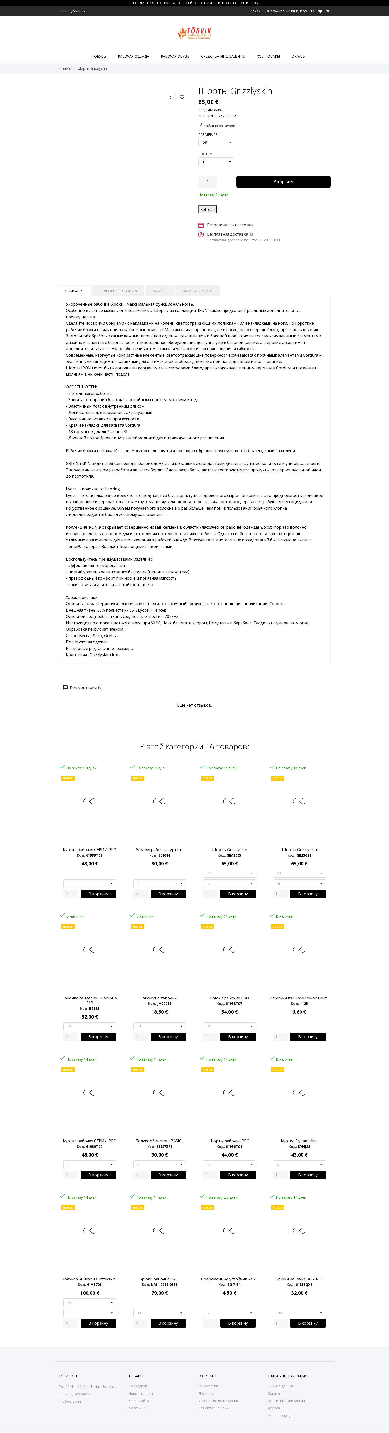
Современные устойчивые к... (229, 1279)
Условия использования (218, 1400)
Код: (201, 109)
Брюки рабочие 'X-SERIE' (299, 1279)
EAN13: (204, 115)
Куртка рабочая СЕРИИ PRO (89, 849)
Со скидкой (137, 1386)
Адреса (274, 1408)
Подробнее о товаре (118, 291)
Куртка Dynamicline (299, 1141)
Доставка (206, 1393)
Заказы (274, 1393)
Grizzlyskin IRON (198, 291)
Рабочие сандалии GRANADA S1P (89, 1000)
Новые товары (140, 1393)
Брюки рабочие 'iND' (159, 1279)
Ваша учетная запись (289, 1376)
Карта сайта (138, 1400)
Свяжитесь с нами (213, 1408)
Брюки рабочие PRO (229, 998)
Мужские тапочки (159, 998)
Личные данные (281, 1386)
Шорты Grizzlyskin (229, 849)
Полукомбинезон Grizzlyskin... (90, 1279)
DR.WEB (298, 56)
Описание (74, 291)
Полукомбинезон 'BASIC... (159, 1141)
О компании (208, 1386)
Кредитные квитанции (286, 1400)
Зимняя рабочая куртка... (159, 849)
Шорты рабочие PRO (229, 1141)
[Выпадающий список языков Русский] (77, 11)
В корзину (283, 181)
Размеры (160, 291)
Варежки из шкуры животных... (299, 998)
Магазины (136, 1408)
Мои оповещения (283, 1415)
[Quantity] (70, 894)
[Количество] (207, 182)
